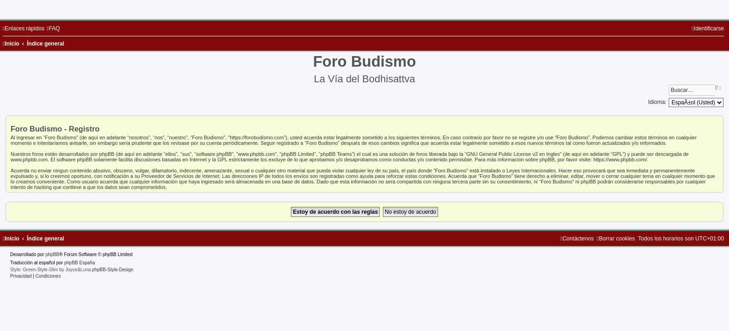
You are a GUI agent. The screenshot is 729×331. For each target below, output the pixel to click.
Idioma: (657, 102)
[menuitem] (53, 28)
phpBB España (79, 262)
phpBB (52, 254)
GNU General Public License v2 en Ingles (513, 154)
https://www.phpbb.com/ (620, 159)
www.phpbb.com (29, 159)
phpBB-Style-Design (112, 269)
